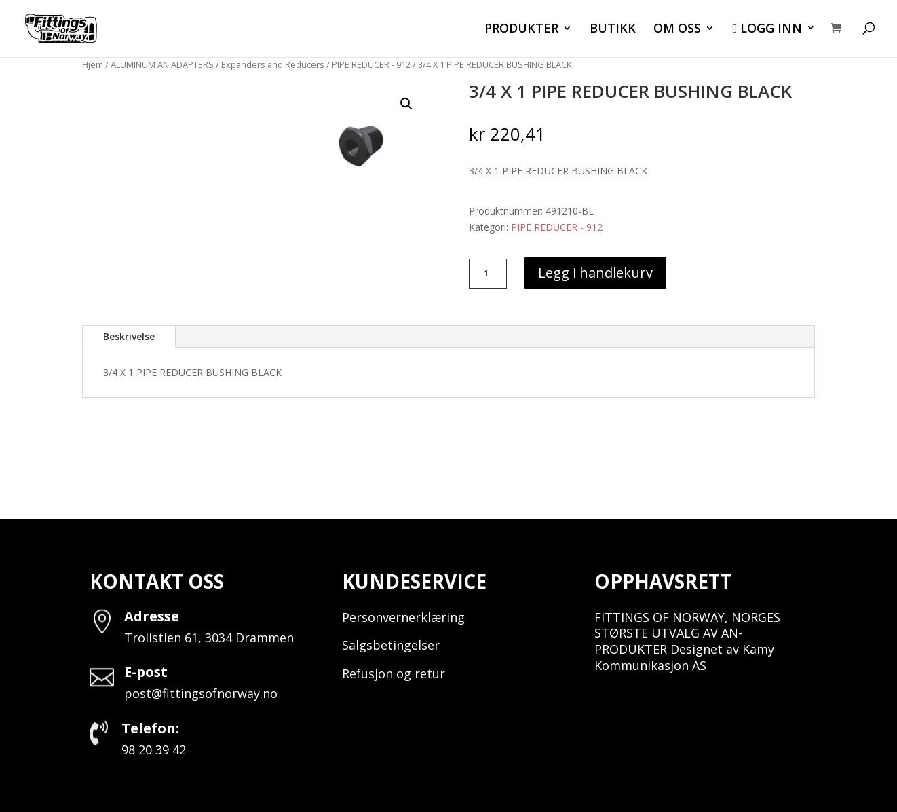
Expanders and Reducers (272, 64)
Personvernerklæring (403, 617)
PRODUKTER (521, 29)
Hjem (92, 64)
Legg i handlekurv (595, 272)
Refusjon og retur (393, 673)
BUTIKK (613, 29)
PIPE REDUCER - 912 (371, 64)
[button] (406, 104)
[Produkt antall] (488, 274)
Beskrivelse (129, 336)
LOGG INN (767, 29)
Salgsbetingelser (391, 645)
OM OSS (677, 29)
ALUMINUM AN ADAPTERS (162, 64)
